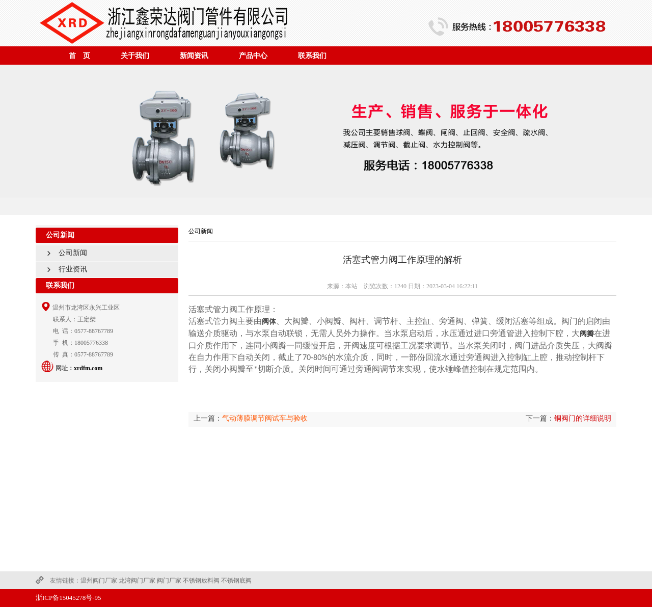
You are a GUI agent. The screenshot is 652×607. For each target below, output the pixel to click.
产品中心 (253, 55)
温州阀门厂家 (98, 580)
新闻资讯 (194, 55)
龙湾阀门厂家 (137, 580)
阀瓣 (587, 334)
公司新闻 (63, 253)
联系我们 (312, 55)
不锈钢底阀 (236, 580)
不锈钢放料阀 (201, 580)
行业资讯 (63, 269)
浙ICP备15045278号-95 (68, 597)
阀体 (269, 321)
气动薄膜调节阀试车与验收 (265, 418)
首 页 (79, 55)
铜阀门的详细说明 (582, 418)
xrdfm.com (88, 368)
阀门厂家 (169, 580)
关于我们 (135, 55)
